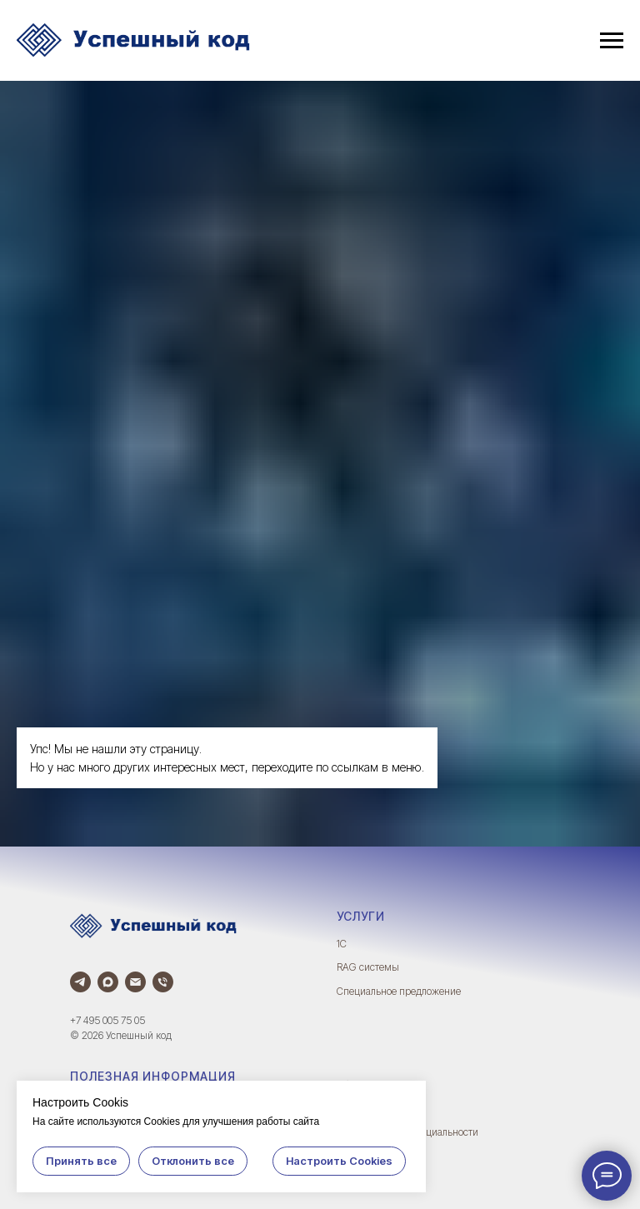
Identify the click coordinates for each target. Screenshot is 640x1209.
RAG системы (368, 967)
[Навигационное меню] (611, 40)
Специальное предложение (399, 991)
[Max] (108, 982)
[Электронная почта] (135, 982)
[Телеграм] (80, 982)
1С (342, 943)
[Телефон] (162, 982)
